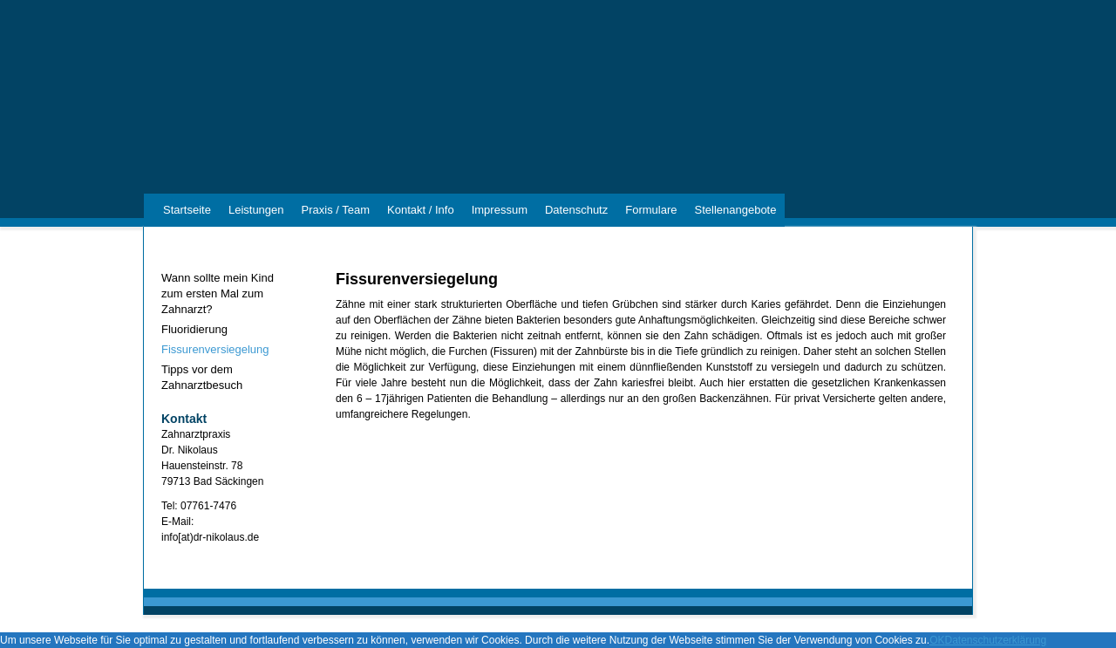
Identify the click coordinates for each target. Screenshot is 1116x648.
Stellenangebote (735, 209)
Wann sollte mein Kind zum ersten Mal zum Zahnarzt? (217, 293)
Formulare (651, 209)
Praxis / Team (336, 209)
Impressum (499, 209)
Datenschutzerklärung (995, 640)
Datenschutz (576, 209)
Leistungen (256, 209)
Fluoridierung (194, 329)
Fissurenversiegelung (215, 349)
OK (936, 640)
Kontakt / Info (420, 209)
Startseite (187, 209)
